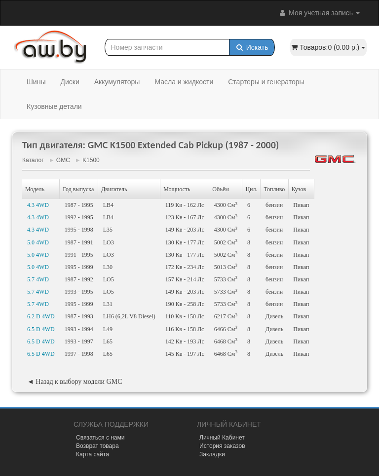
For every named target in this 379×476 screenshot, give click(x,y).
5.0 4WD (38, 242)
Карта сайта (92, 454)
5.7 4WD (38, 279)
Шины (36, 82)
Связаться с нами (100, 437)
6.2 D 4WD (41, 316)
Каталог (33, 160)
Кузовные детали (54, 106)
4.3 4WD (38, 205)
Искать (251, 47)
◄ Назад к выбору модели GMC (74, 381)
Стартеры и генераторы (266, 82)
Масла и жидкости (183, 82)
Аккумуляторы (117, 82)
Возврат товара (97, 445)
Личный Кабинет (222, 437)
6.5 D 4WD (41, 329)
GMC (63, 160)
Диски (69, 82)
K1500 (91, 160)
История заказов (222, 445)
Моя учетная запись (319, 13)
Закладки (212, 454)
